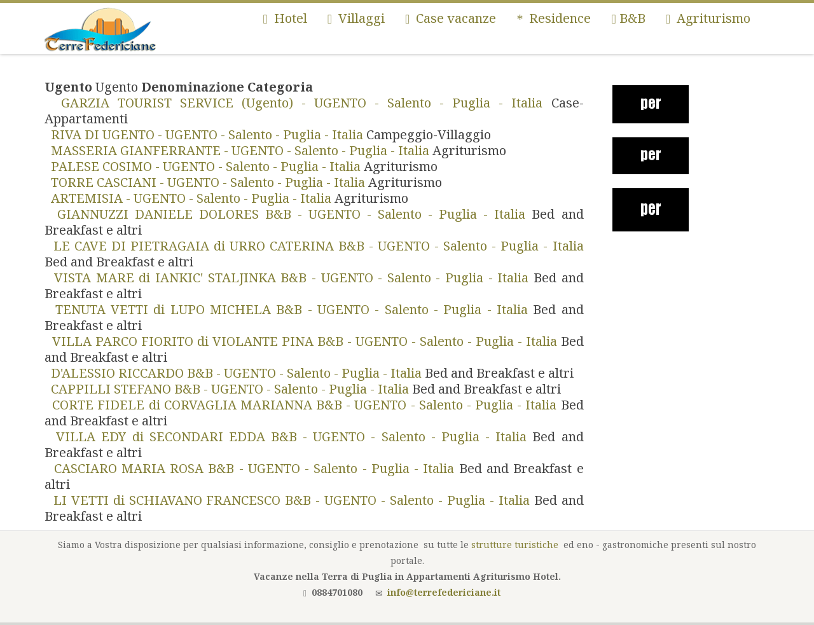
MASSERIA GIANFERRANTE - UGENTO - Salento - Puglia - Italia (238, 150)
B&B (628, 18)
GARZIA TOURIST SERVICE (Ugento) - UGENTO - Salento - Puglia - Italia (298, 102)
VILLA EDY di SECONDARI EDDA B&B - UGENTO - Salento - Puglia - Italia (288, 436)
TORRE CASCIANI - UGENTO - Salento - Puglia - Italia (206, 182)
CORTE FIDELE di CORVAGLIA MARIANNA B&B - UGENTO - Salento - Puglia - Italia (303, 404)
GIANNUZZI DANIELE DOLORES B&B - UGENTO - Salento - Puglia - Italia (288, 214)
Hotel (285, 18)
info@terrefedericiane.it (443, 592)
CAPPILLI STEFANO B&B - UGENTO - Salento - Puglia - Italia (228, 388)
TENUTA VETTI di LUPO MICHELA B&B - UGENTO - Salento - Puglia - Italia (289, 309)
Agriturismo (708, 18)
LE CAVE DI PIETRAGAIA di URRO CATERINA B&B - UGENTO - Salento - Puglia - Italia (314, 245)
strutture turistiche (514, 545)
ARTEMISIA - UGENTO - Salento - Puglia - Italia (190, 198)
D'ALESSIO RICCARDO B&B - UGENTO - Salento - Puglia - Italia (235, 372)
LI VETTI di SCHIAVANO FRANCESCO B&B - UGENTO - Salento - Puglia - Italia (289, 500)
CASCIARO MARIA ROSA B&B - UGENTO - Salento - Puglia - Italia (252, 468)
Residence (553, 18)
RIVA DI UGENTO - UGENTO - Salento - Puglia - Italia (205, 134)
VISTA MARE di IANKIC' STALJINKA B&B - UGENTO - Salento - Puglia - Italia (289, 277)
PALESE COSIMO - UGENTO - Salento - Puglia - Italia (204, 166)
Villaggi (356, 18)
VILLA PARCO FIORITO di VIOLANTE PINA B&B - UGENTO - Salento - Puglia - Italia (303, 341)
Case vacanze (450, 18)
